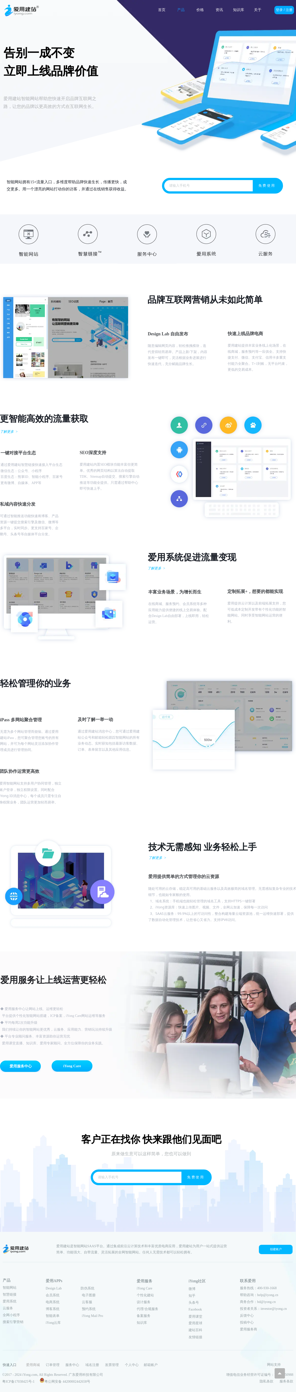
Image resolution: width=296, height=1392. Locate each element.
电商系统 (52, 1302)
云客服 (87, 1302)
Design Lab (54, 1288)
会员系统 (52, 1295)
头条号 (194, 1302)
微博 (192, 1289)
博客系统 (52, 1309)
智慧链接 (9, 1294)
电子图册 (89, 1295)
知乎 (192, 1296)
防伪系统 (87, 1288)
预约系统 (89, 1309)
